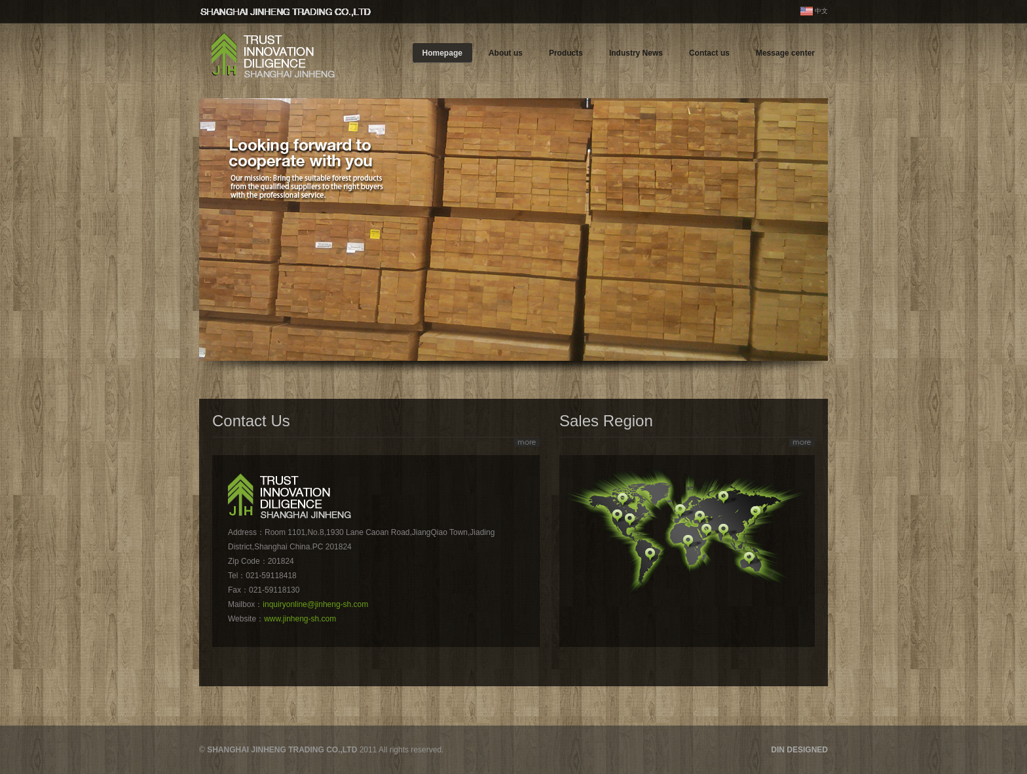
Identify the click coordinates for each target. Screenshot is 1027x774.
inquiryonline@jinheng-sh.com (315, 604)
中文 (821, 10)
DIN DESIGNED (799, 749)
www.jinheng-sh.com (300, 618)
